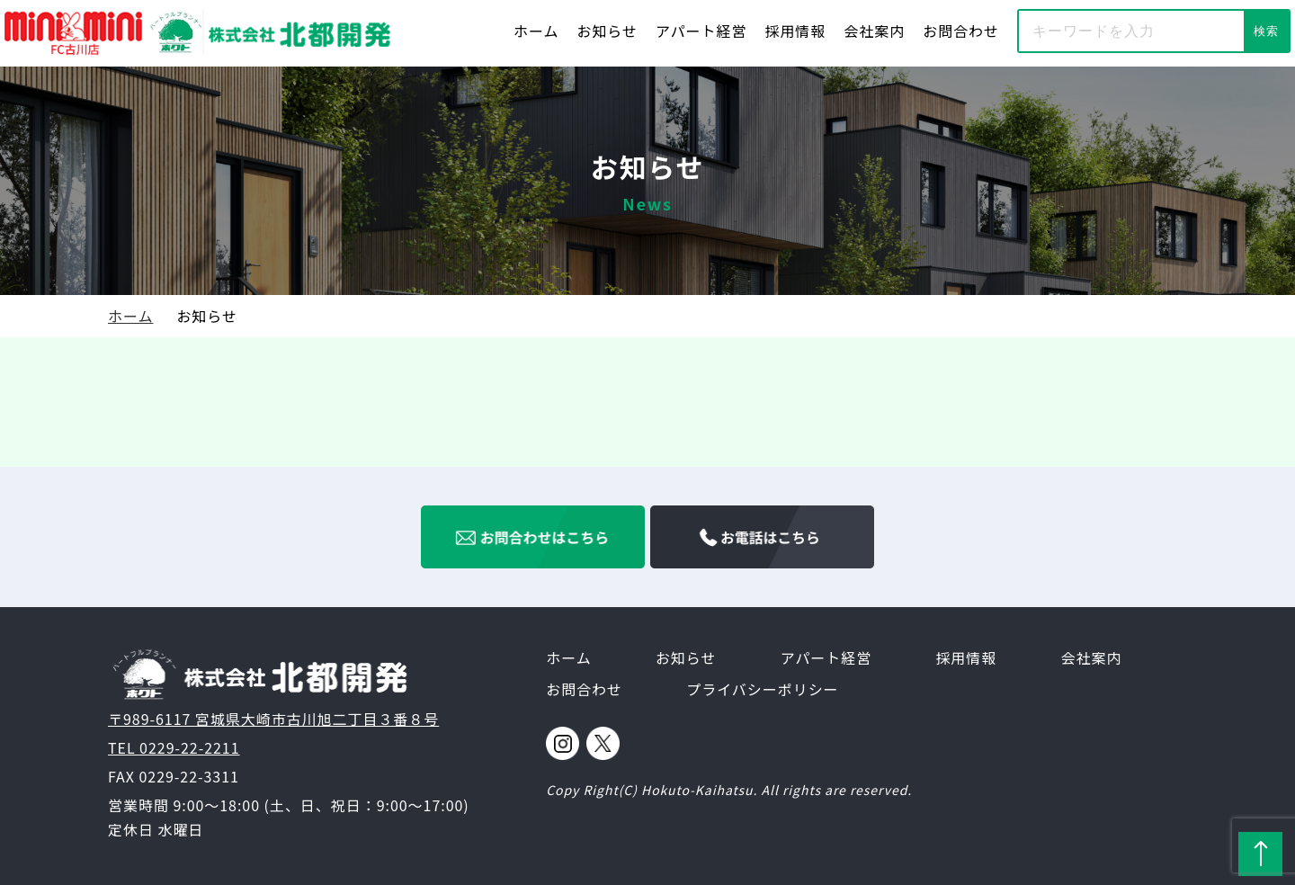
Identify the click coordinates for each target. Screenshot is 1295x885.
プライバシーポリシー (762, 689)
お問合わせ (961, 30)
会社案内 (874, 30)
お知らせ (607, 30)
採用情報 (795, 30)
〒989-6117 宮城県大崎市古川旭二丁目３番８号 (273, 718)
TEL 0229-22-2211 (174, 747)
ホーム (536, 30)
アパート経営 (701, 30)
